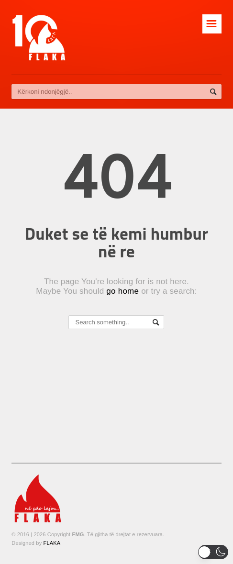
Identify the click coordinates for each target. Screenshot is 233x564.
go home (122, 291)
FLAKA (52, 543)
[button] (213, 552)
